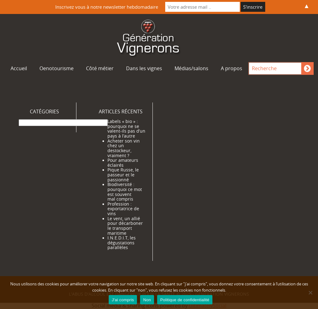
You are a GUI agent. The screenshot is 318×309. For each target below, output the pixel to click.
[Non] (310, 292)
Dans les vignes (144, 68)
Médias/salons (191, 68)
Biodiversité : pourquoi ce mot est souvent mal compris (124, 192)
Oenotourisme (56, 68)
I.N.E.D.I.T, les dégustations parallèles (121, 242)
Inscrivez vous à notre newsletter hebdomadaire (106, 7)
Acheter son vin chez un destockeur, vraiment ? (123, 148)
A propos (231, 68)
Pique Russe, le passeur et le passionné (123, 174)
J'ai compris (123, 300)
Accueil (19, 68)
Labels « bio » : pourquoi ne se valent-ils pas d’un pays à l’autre (126, 129)
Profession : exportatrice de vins (123, 208)
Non (147, 300)
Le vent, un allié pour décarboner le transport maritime (125, 226)
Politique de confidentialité (184, 300)
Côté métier (100, 68)
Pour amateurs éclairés (122, 162)
